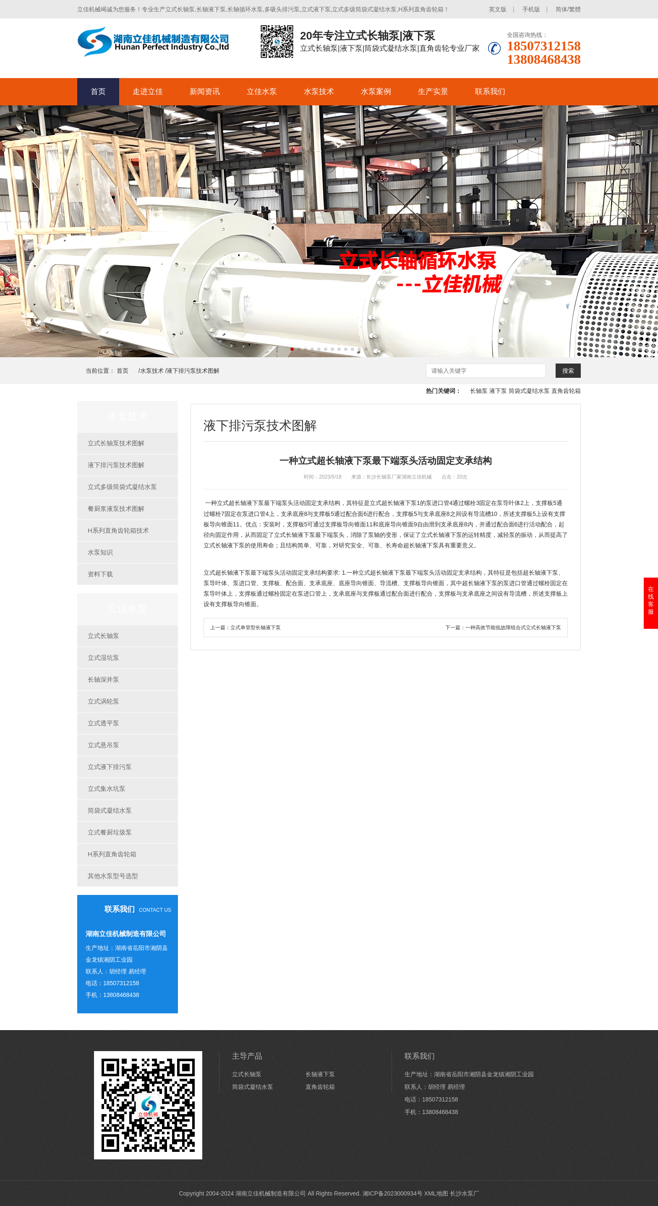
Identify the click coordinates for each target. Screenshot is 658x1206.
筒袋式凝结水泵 (529, 390)
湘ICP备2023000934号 (393, 1193)
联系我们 (490, 91)
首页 (98, 91)
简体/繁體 (568, 9)
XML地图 (436, 1193)
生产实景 (433, 91)
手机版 (531, 9)
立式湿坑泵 (103, 657)
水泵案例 (376, 91)
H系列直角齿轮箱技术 (118, 530)
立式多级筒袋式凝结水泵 (122, 486)
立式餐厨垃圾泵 (110, 832)
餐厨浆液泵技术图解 (116, 508)
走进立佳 (148, 91)
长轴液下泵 (320, 1074)
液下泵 (498, 390)
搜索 (568, 370)
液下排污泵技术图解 (193, 370)
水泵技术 (319, 91)
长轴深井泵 (103, 679)
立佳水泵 (262, 91)
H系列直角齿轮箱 (112, 854)
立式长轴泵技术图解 (116, 443)
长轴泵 (479, 390)
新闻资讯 (205, 91)
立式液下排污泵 (110, 766)
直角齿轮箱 (566, 390)
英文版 (498, 9)
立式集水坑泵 (106, 788)
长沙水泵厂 (464, 1193)
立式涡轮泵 (103, 701)
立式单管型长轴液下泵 (255, 627)
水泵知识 (100, 552)
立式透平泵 (103, 723)
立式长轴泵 (103, 635)
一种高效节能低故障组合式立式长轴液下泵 (513, 627)
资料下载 (100, 574)
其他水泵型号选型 (113, 875)
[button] (292, 349)
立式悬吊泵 (103, 744)
